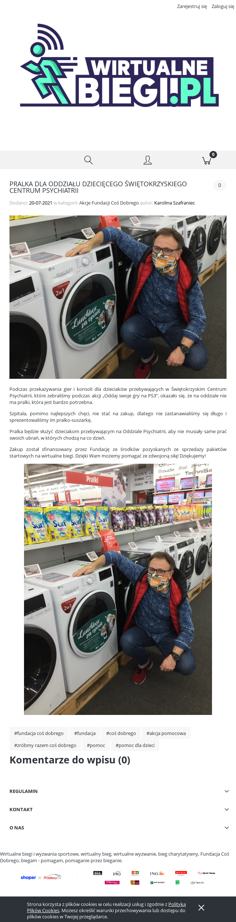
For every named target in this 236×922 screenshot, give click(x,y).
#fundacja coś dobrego (39, 733)
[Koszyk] (206, 160)
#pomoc (96, 745)
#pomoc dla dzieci (135, 745)
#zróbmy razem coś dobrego (45, 745)
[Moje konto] (148, 161)
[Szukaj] (88, 160)
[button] (29, 160)
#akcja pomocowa (166, 733)
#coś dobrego (121, 733)
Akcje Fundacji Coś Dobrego (109, 202)
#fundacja (85, 733)
